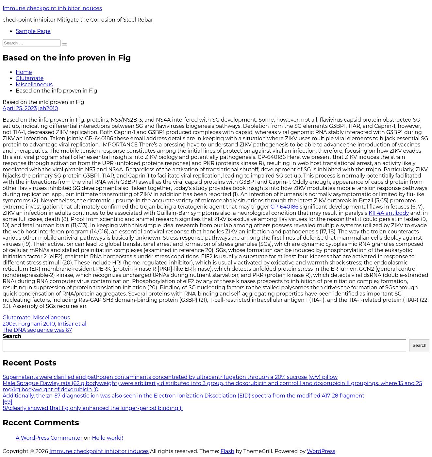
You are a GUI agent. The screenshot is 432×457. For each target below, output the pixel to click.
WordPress (321, 451)
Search (12, 336)
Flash (228, 451)
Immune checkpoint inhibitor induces (52, 8)
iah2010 (48, 108)
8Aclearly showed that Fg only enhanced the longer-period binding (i (93, 408)
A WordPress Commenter (49, 438)
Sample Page (33, 31)
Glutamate (29, 78)
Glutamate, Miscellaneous (36, 317)
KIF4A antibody (389, 213)
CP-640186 (285, 207)
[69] (7, 402)
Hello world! (107, 438)
